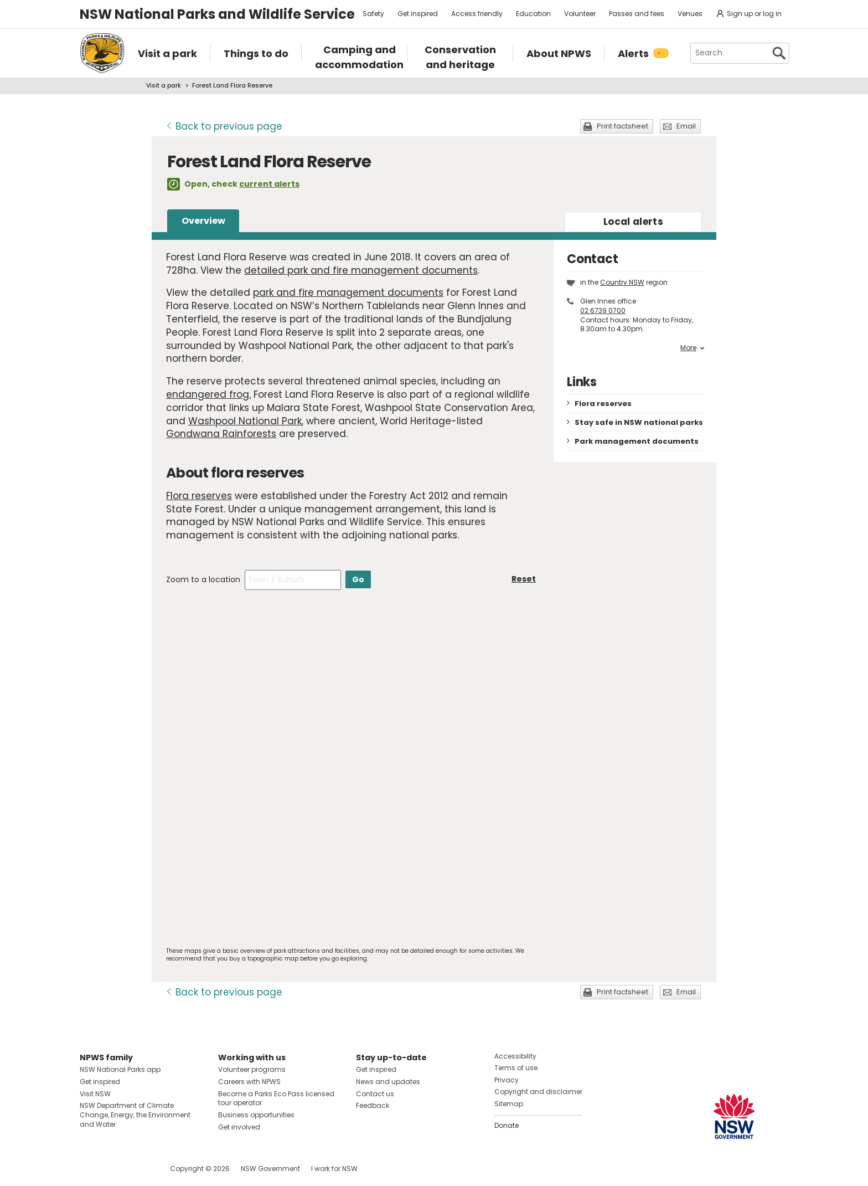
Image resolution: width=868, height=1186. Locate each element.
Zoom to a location (203, 579)
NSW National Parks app (120, 1069)
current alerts (269, 183)
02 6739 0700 (603, 310)
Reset (524, 578)
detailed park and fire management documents (361, 270)
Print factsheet (622, 126)
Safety (373, 13)
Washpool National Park (245, 421)
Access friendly (477, 13)
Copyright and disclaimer (538, 1091)
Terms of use (516, 1067)
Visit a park (163, 85)
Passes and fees (636, 13)
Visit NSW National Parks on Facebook (90, 1168)
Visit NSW (95, 1093)
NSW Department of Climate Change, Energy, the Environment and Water (135, 1115)
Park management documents (637, 441)
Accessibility (515, 1056)
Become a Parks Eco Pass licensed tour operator (276, 1098)
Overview (203, 220)
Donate (506, 1125)
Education (533, 13)
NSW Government (270, 1168)
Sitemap (508, 1103)
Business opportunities (256, 1115)
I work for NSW (334, 1168)
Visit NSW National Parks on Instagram (114, 1168)
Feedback (372, 1105)
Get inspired (417, 13)
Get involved (239, 1127)
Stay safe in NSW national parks (639, 422)
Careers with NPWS (249, 1081)
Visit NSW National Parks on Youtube (137, 1168)
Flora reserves (199, 495)
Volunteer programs (252, 1069)
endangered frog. (208, 394)
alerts (633, 221)
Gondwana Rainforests (221, 433)
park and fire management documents (348, 292)
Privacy (506, 1080)
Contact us (375, 1093)
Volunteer (580, 13)
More (692, 347)
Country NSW (622, 282)
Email (686, 126)
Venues (690, 13)
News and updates (388, 1081)
